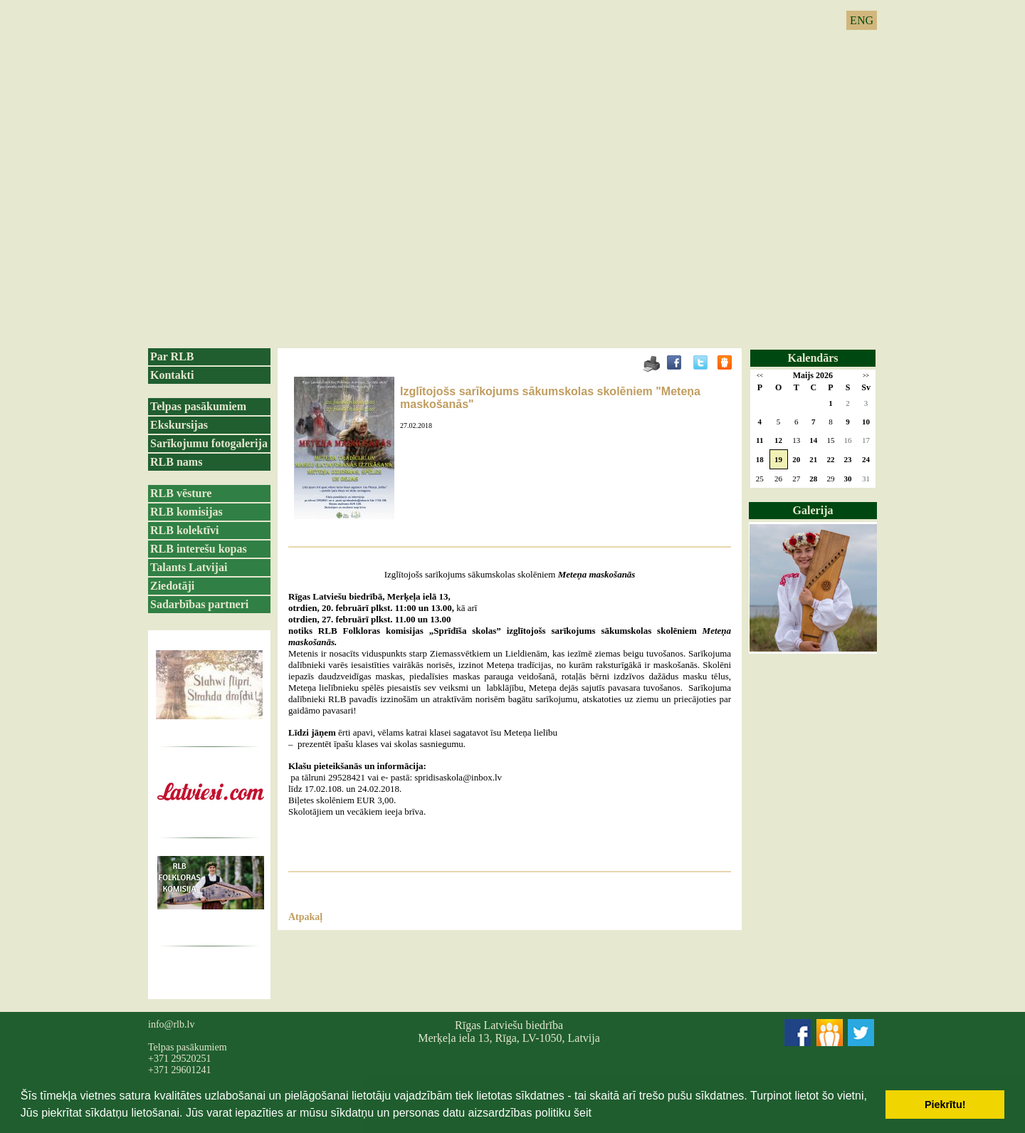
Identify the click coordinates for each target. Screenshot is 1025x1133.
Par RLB (172, 356)
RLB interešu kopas (198, 549)
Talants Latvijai (188, 567)
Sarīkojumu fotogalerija (209, 443)
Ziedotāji (172, 586)
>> (866, 375)
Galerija (813, 510)
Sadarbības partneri (199, 604)
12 (778, 440)
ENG (861, 20)
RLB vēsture (180, 493)
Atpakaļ (305, 917)
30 (848, 478)
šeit (583, 1113)
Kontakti (172, 375)
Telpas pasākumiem (198, 406)
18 (760, 459)
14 (813, 440)
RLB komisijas (186, 512)
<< (760, 375)
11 (759, 440)
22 (830, 459)
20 (796, 459)
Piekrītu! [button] (945, 1104)
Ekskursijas (179, 425)
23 (848, 459)
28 (813, 478)
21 (813, 459)
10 (866, 421)
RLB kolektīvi (184, 530)
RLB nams (176, 462)
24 (866, 459)
